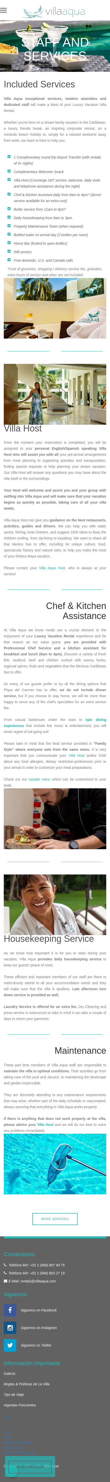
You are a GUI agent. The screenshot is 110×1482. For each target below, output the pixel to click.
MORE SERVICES (55, 1219)
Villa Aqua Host (52, 568)
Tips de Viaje (14, 1395)
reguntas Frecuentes (20, 1405)
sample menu (39, 779)
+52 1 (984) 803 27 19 (47, 1273)
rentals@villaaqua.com (38, 1281)
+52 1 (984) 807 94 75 (47, 1265)
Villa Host (76, 756)
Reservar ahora (30, 1467)
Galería (9, 1374)
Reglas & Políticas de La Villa (27, 1384)
